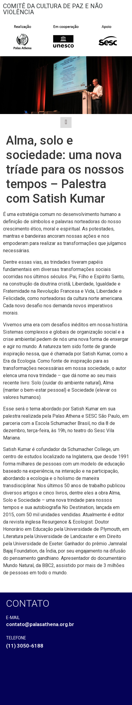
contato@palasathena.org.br (40, 624)
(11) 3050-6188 (24, 646)
